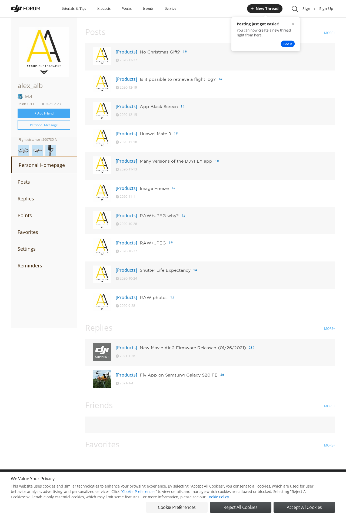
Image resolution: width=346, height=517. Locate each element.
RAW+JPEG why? (159, 215)
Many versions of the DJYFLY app (176, 161)
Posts (24, 182)
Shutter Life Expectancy (165, 270)
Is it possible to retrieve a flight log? (178, 79)
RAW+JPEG (153, 242)
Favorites (28, 232)
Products (104, 8)
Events (148, 8)
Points (25, 215)
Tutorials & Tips (73, 8)
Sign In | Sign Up (317, 8)
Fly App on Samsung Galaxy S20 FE (179, 374)
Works (127, 8)
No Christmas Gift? (160, 51)
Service (170, 8)
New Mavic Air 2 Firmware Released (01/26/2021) (193, 347)
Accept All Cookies (304, 507)
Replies (26, 198)
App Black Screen (159, 106)
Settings (27, 249)
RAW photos (154, 297)
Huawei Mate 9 (155, 133)
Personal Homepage (42, 165)
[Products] (126, 52)
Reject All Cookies (240, 507)
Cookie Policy (218, 496)
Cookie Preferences (138, 491)
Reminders (30, 265)
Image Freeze (154, 188)
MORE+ (329, 33)
